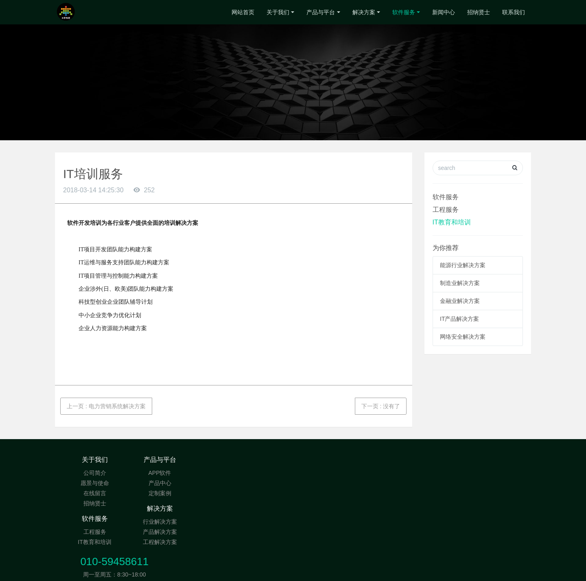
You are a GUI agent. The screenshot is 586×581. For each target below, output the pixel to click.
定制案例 (174, 493)
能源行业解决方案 (462, 265)
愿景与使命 (95, 483)
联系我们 (513, 12)
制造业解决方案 (460, 283)
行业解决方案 (253, 473)
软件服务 (403, 12)
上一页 (106, 406)
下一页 (380, 406)
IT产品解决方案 (459, 319)
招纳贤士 (478, 12)
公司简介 (94, 473)
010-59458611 (432, 464)
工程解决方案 (253, 493)
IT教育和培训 (452, 222)
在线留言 (94, 493)
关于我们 (278, 12)
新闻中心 (443, 12)
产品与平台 (320, 12)
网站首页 (243, 12)
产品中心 (174, 483)
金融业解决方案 (460, 301)
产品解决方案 (253, 483)
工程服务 (446, 209)
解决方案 (363, 12)
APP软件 (173, 473)
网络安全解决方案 (462, 336)
